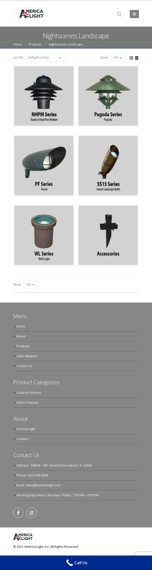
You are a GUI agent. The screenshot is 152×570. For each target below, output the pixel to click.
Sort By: (18, 57)
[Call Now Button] (76, 562)
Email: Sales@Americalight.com (38, 485)
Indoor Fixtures (27, 402)
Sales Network (26, 356)
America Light (26, 429)
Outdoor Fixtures (28, 393)
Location (22, 439)
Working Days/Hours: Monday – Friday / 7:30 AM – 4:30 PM (57, 495)
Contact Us (24, 366)
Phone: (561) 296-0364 (32, 475)
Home (20, 326)
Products (22, 346)
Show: (104, 57)
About (20, 336)
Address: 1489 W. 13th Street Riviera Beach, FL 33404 (54, 465)
